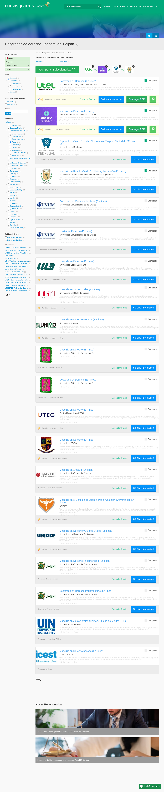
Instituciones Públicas (15, 240)
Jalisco (12, 201)
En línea (10, 102)
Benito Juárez (16, 155)
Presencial (11, 104)
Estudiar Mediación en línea (68, 184)
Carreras (107, 6)
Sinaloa (12, 193)
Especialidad (16, 89)
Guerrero (13, 203)
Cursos (115, 6)
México (8, 122)
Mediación (64, 61)
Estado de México (16, 128)
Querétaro (13, 176)
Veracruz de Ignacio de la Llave (20, 158)
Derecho (39, 61)
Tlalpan (14, 142)
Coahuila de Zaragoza (17, 166)
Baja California (15, 182)
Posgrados (124, 6)
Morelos (12, 198)
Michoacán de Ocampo (18, 163)
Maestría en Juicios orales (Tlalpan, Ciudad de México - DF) (92, 621)
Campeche (13, 217)
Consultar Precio (87, 99)
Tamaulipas (14, 171)
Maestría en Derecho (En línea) (76, 111)
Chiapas (13, 214)
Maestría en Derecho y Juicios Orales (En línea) (85, 530)
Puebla (12, 195)
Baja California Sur (16, 228)
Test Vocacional (135, 6)
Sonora (12, 174)
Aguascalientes (15, 220)
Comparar (151, 80)
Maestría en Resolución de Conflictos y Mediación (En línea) (92, 171)
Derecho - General (58, 53)
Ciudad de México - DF (18, 131)
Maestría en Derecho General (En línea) (81, 319)
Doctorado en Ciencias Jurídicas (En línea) (83, 201)
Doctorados (16, 86)
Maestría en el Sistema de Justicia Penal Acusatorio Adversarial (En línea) (96, 501)
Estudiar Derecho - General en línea (71, 302)
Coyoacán (15, 145)
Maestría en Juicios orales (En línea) (79, 289)
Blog (157, 6)
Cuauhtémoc (16, 137)
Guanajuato (14, 125)
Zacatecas (13, 184)
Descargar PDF (137, 99)
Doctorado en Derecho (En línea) (77, 81)
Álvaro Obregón (17, 139)
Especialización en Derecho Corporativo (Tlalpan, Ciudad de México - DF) (97, 142)
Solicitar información (111, 99)
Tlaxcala (13, 225)
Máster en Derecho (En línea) (75, 231)
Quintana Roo (14, 209)
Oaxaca (12, 211)
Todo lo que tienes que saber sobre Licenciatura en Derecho (63, 732)
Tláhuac (14, 147)
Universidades (148, 6)
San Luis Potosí (15, 206)
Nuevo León (14, 187)
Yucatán (12, 222)
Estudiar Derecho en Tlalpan (69, 155)
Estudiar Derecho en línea (68, 94)
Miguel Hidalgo (17, 134)
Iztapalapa (15, 150)
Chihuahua (13, 168)
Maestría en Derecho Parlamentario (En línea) (84, 560)
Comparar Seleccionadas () (57, 69)
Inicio (38, 53)
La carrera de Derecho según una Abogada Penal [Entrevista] (63, 760)
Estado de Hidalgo (16, 190)
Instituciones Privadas (16, 237)
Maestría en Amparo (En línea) (76, 469)
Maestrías (15, 84)
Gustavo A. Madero (18, 153)
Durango (13, 179)
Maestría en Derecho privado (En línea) (81, 651)
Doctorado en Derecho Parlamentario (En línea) (85, 590)
